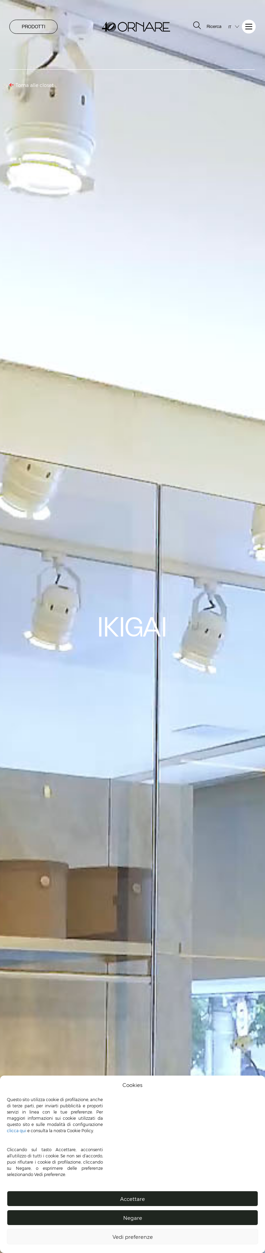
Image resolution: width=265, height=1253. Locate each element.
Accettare (132, 1199)
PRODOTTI (33, 26)
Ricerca (207, 25)
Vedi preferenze (132, 1237)
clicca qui (16, 1130)
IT (230, 27)
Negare (132, 1218)
